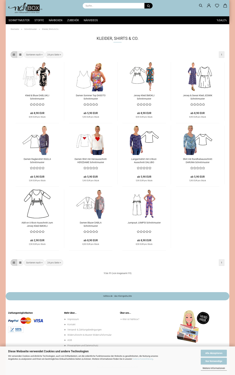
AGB (69, 340)
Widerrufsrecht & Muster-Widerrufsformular (89, 335)
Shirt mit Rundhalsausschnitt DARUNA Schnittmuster (197, 161)
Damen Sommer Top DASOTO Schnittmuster (91, 97)
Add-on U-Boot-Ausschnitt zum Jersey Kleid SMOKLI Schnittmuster (37, 224)
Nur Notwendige (213, 361)
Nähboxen (55, 20)
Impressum (73, 319)
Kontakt (71, 324)
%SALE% (222, 20)
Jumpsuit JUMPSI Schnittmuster (144, 222)
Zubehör (73, 20)
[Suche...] (148, 5)
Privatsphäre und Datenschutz (82, 345)
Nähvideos (91, 20)
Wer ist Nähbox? (131, 319)
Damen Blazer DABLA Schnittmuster (91, 224)
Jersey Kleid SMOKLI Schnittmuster (144, 97)
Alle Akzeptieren (213, 353)
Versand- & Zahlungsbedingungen (84, 329)
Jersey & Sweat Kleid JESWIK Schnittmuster (197, 97)
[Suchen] (201, 5)
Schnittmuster (19, 20)
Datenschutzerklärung (143, 359)
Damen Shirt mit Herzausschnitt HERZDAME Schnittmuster (91, 161)
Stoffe (39, 20)
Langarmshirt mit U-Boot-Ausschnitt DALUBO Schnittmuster (144, 161)
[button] (209, 5)
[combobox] (34, 54)
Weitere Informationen (214, 368)
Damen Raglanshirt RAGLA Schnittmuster (37, 161)
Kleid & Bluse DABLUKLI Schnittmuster (37, 97)
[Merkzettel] (217, 5)
